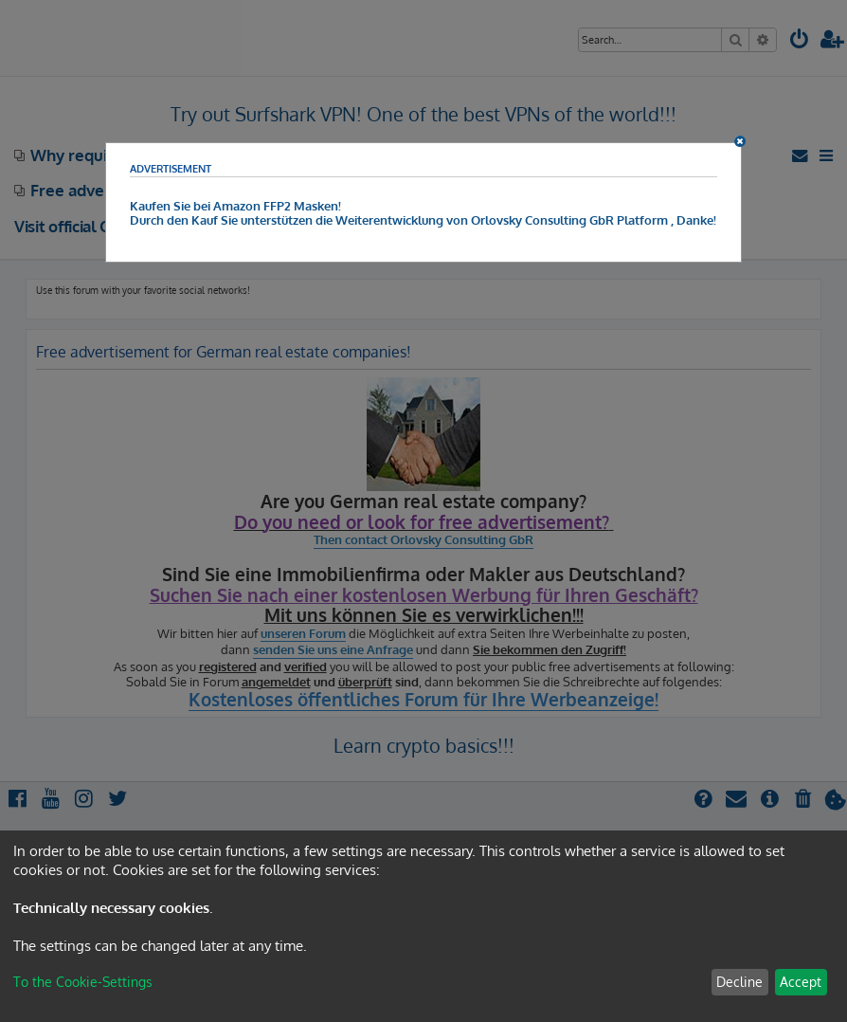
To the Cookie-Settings (83, 982)
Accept (800, 982)
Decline (739, 982)
